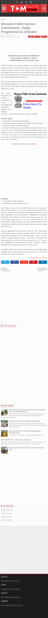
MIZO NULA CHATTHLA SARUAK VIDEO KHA (24, 421)
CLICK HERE (31, 144)
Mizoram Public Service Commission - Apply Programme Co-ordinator (19, 28)
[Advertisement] (24, 47)
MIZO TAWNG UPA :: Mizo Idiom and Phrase (16, 440)
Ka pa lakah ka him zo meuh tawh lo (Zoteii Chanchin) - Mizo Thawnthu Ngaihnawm (27, 411)
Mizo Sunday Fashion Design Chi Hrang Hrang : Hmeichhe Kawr (25, 432)
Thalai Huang (7, 520)
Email (43, 37)
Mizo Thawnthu (8, 510)
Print (37, 37)
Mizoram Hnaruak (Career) (38, 258)
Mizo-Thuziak (7, 513)
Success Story (7, 517)
